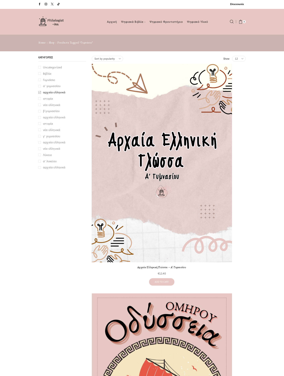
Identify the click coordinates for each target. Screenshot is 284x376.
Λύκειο (47, 155)
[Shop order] (107, 58)
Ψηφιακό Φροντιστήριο (166, 22)
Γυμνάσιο (49, 80)
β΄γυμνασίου (51, 111)
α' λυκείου (50, 161)
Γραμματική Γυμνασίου (221, 135)
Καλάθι (42, 331)
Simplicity (169, 366)
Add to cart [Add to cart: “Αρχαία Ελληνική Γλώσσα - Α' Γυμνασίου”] (115, 155)
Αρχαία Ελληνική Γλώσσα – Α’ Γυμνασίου (115, 138)
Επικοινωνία (237, 4)
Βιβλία (47, 73)
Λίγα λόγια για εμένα (51, 307)
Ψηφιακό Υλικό (197, 22)
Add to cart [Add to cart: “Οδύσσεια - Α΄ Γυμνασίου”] (169, 149)
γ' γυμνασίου (51, 136)
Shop (51, 42)
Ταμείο (42, 339)
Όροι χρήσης (46, 323)
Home (42, 42)
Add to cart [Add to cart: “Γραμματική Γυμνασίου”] (222, 149)
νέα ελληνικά (51, 105)
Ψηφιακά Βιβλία (133, 22)
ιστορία (48, 98)
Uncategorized (52, 67)
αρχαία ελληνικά (54, 92)
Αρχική (112, 22)
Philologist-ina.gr (123, 366)
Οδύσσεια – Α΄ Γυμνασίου (168, 135)
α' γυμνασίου (52, 86)
